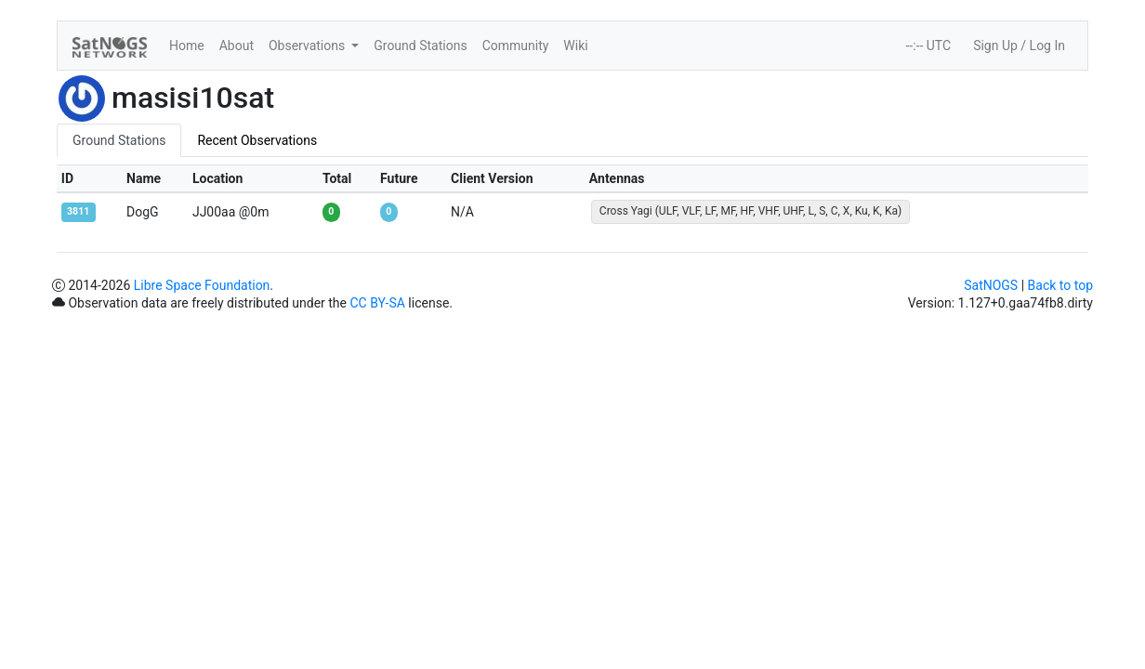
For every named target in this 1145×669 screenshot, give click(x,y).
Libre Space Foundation (202, 285)
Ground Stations (420, 45)
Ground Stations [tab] (118, 140)
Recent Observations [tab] (257, 140)
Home (186, 45)
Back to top (1060, 285)
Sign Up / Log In (1019, 45)
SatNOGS (991, 285)
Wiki (575, 45)
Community (515, 45)
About (236, 45)
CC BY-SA (376, 302)
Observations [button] (309, 45)
